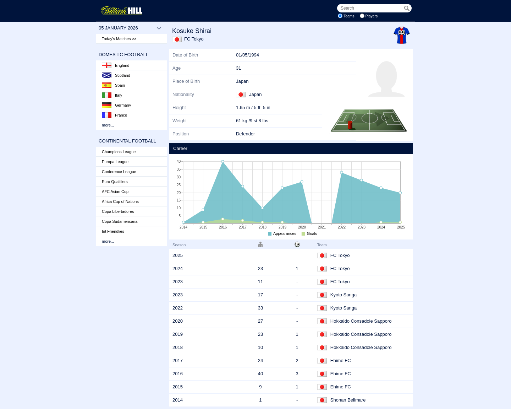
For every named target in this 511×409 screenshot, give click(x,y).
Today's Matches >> (119, 39)
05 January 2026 (130, 28)
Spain (113, 85)
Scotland (116, 75)
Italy (112, 95)
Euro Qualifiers (115, 181)
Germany (116, 105)
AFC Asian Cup (115, 191)
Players (372, 16)
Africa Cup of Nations (120, 201)
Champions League (119, 152)
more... (108, 125)
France (114, 115)
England (115, 65)
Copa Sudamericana (119, 221)
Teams (349, 16)
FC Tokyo (194, 39)
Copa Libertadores (118, 211)
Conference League (119, 171)
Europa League (115, 162)
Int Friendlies (113, 231)
